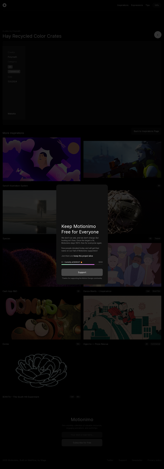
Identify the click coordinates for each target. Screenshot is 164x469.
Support (82, 272)
